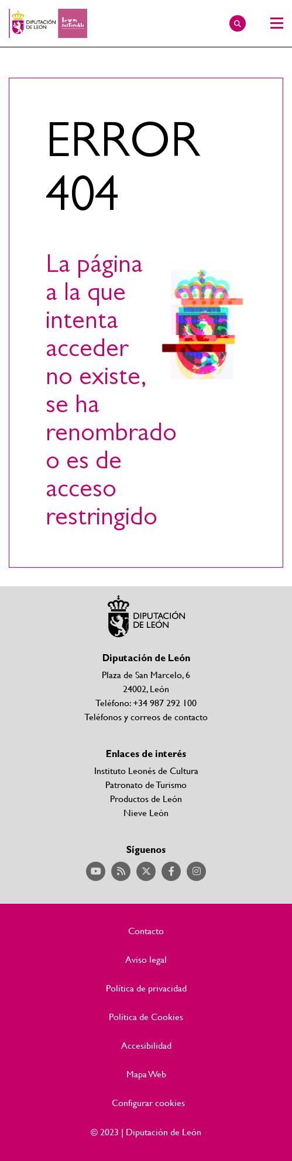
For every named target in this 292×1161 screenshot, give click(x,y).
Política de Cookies (146, 1016)
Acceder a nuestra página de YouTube (95, 871)
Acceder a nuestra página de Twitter (146, 871)
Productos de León (146, 798)
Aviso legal (146, 959)
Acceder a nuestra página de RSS (120, 871)
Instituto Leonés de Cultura (146, 770)
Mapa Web (146, 1074)
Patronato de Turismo (146, 784)
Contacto (146, 930)
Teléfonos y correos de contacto (146, 716)
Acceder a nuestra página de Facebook (171, 871)
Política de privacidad (146, 988)
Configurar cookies (148, 1102)
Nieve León (146, 812)
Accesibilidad (146, 1045)
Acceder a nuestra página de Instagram (196, 871)
